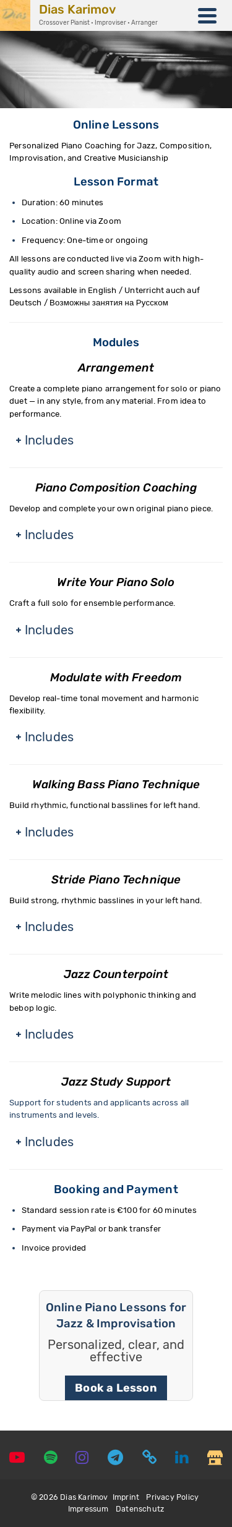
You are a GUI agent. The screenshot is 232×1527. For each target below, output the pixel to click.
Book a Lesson (116, 1388)
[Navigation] (207, 15)
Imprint (126, 1497)
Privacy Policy (172, 1497)
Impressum (88, 1508)
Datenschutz (140, 1508)
